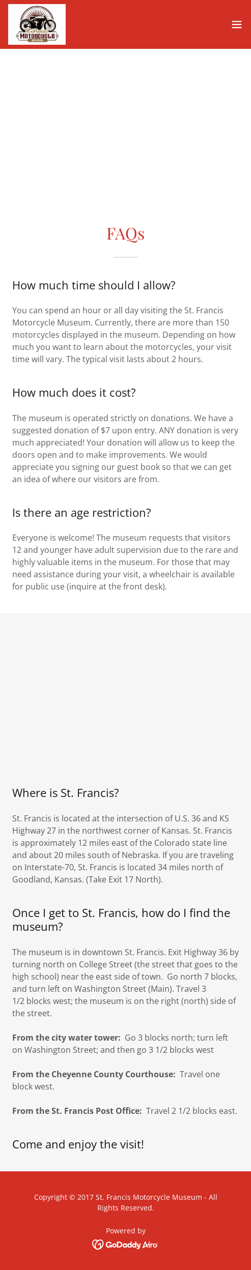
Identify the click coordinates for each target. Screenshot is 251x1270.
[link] (37, 24)
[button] (237, 24)
